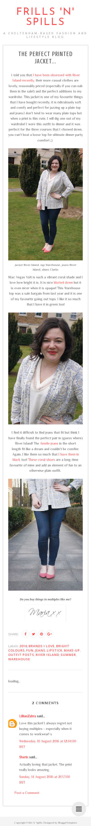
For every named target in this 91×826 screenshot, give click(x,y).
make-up (72, 650)
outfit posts (21, 655)
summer (68, 655)
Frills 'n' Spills (45, 17)
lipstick (54, 650)
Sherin (23, 757)
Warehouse (19, 659)
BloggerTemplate (67, 822)
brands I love (42, 646)
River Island (47, 655)
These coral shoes (41, 460)
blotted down (63, 282)
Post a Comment (26, 793)
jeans (40, 650)
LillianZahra (27, 716)
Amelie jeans (49, 443)
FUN (29, 650)
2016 (23, 646)
